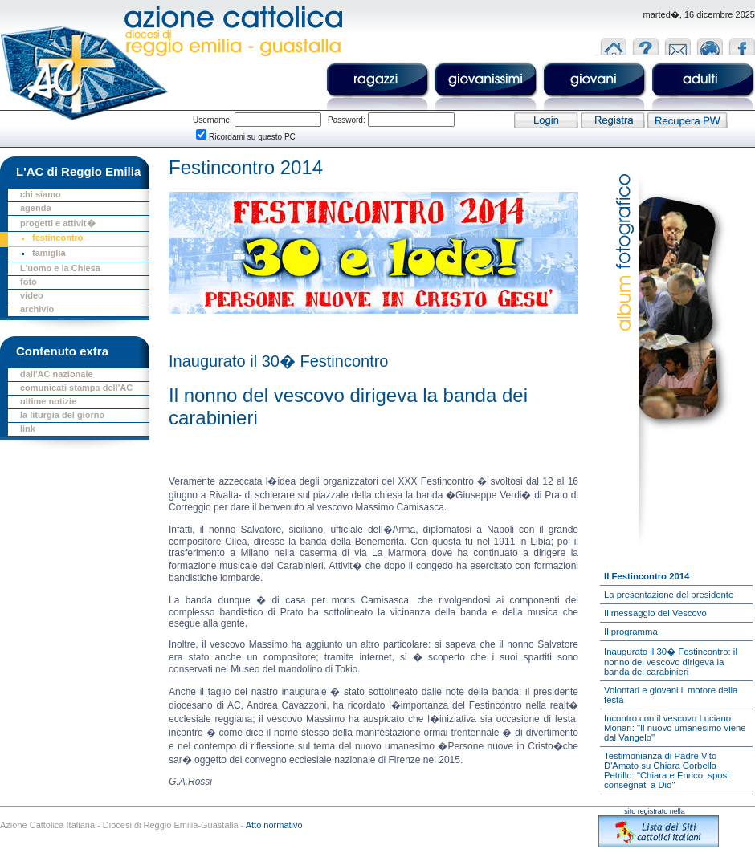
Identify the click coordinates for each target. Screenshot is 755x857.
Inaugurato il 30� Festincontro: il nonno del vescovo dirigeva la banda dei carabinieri (670, 661)
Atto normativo (274, 825)
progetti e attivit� (58, 223)
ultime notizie (48, 401)
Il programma (631, 631)
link (27, 428)
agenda (35, 208)
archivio (37, 309)
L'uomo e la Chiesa (60, 268)
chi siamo (40, 194)
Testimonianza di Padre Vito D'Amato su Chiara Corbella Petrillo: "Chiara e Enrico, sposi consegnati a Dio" (666, 770)
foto (28, 281)
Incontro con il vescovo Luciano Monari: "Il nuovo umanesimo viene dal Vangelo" (675, 727)
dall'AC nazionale (56, 374)
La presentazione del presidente (668, 594)
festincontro (58, 237)
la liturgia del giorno (62, 415)
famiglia (49, 253)
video (31, 295)
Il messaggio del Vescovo (655, 613)
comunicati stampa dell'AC (76, 387)
